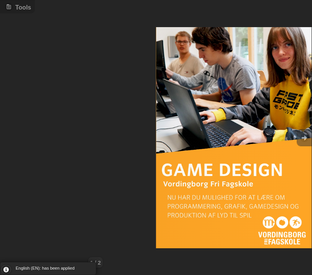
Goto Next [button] (304, 137)
